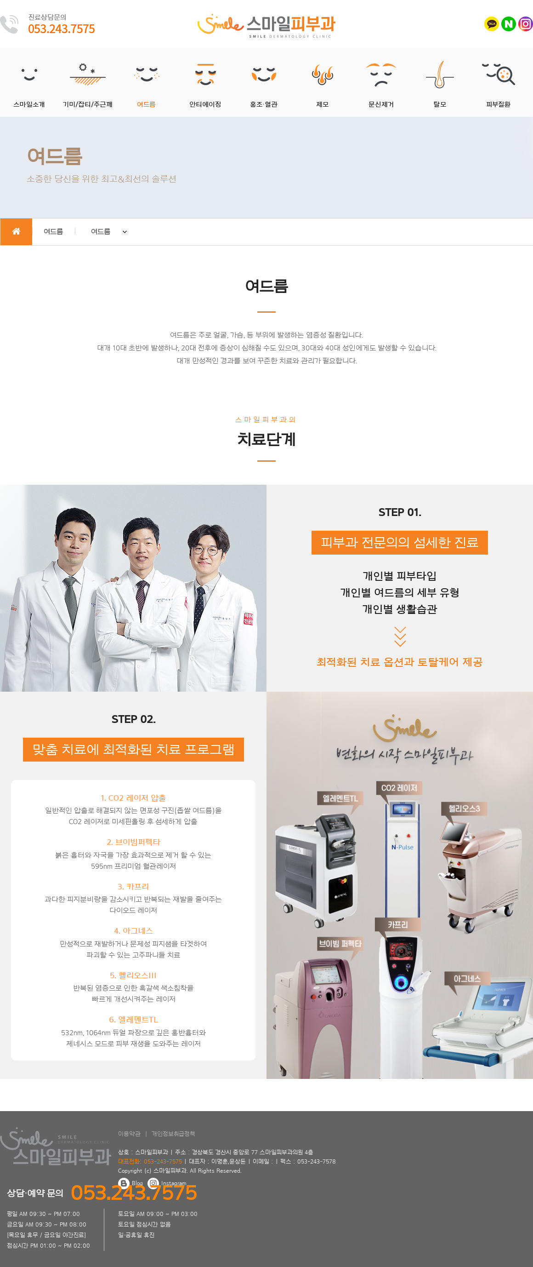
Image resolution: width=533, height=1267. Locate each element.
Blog (130, 1183)
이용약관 (129, 1134)
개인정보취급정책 (173, 1134)
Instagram (167, 1183)
